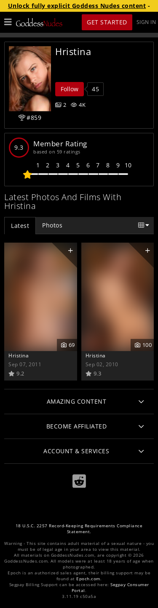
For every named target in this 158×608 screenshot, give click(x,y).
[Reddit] (79, 481)
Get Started (107, 22)
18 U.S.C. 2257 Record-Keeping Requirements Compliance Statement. (79, 528)
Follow (69, 89)
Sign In (146, 22)
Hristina (18, 355)
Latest (20, 226)
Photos (52, 225)
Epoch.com (88, 579)
